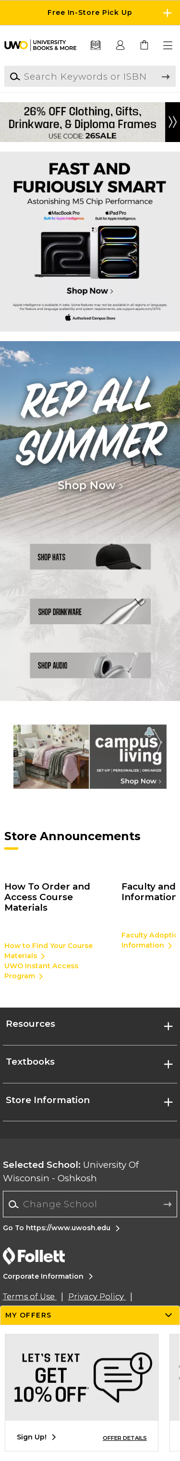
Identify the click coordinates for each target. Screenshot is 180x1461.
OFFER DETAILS (125, 1438)
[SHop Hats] (90, 551)
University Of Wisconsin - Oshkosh (71, 1171)
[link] (144, 45)
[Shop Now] (90, 431)
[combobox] (90, 1204)
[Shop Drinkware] (90, 611)
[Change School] (90, 1204)
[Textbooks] (95, 45)
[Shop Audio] (90, 671)
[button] (168, 45)
